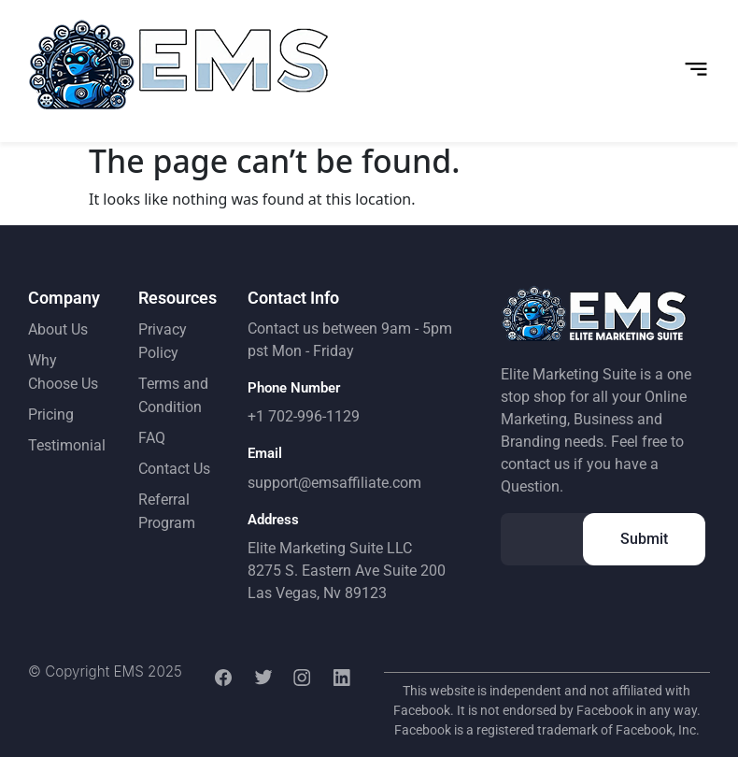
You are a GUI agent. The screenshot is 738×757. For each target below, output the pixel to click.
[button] (696, 69)
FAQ (151, 438)
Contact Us (174, 469)
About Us (58, 329)
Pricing (51, 414)
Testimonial (67, 445)
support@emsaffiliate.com (334, 483)
